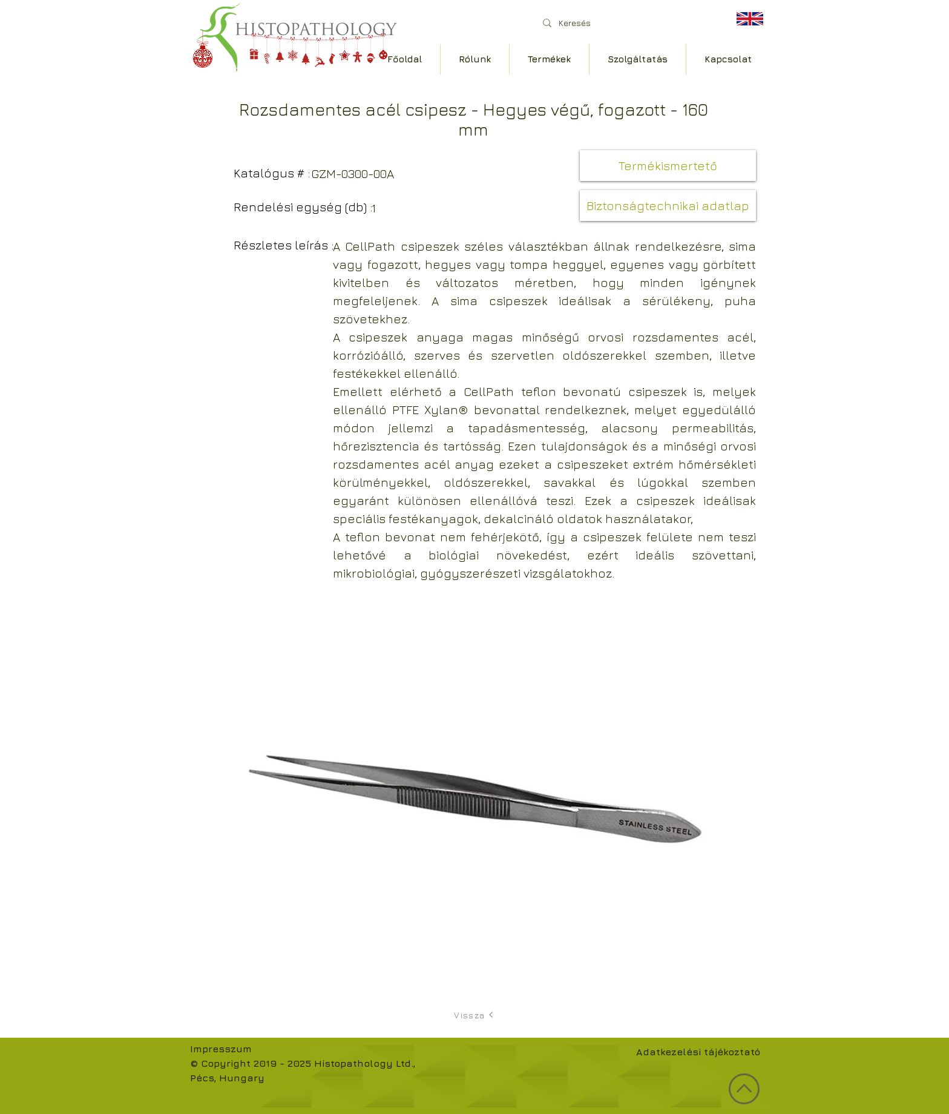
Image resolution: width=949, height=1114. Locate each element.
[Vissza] (474, 1015)
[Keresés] (625, 22)
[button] (668, 165)
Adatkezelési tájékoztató (698, 1051)
